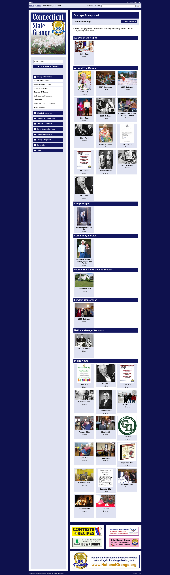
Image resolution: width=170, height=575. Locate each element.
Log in (31, 6)
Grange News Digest (41, 80)
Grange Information (44, 77)
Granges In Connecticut (46, 118)
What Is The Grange (44, 113)
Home (31, 2)
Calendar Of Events (41, 92)
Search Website (39, 107)
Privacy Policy (137, 573)
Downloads (38, 100)
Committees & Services (46, 129)
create (39, 6)
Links (39, 150)
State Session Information (43, 96)
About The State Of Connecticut (45, 104)
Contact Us (41, 145)
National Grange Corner (42, 84)
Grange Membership (44, 134)
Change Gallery (130, 21)
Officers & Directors (44, 124)
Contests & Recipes (41, 88)
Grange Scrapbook (44, 140)
